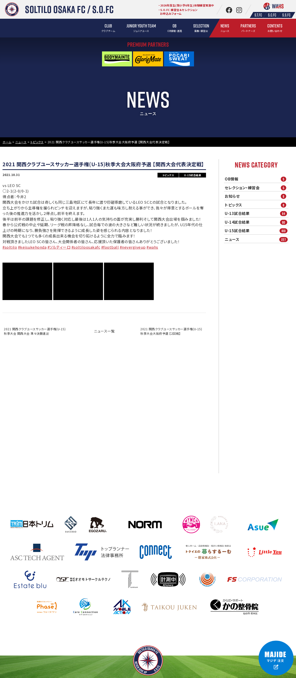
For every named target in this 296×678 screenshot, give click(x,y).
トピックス (256, 205)
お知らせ (256, 196)
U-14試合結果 (256, 222)
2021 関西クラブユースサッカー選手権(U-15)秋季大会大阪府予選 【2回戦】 (171, 331)
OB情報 (256, 179)
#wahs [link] (152, 247)
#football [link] (110, 247)
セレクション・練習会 (256, 187)
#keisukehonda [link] (32, 247)
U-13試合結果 (256, 213)
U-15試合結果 (256, 231)
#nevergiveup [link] (133, 247)
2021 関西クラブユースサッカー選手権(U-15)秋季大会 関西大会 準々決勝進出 (35, 331)
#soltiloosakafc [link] (86, 247)
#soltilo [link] (9, 247)
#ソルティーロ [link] (59, 247)
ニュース (256, 239)
